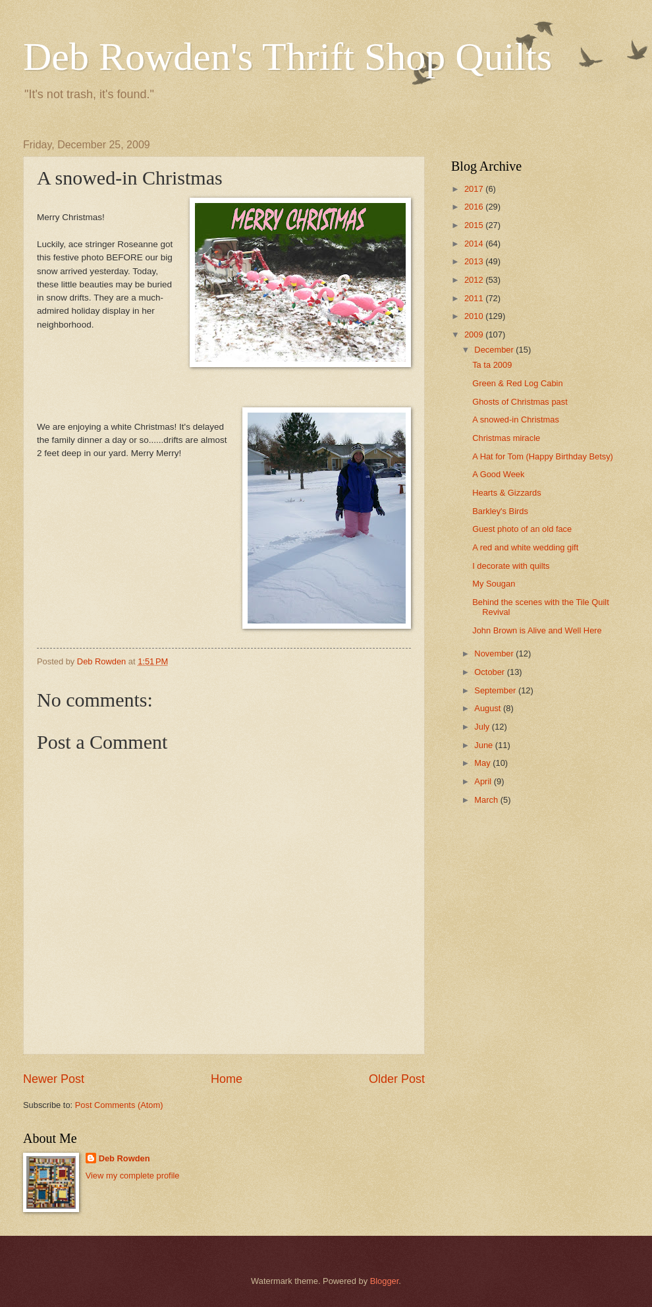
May (483, 763)
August (488, 708)
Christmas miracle (506, 438)
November (495, 653)
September (496, 690)
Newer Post (53, 1079)
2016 (474, 207)
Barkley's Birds (500, 511)
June (484, 745)
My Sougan (493, 584)
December (495, 350)
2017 (474, 189)
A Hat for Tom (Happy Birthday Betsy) (542, 456)
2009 (474, 334)
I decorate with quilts (510, 566)
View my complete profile (133, 1175)
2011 (474, 298)
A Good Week (498, 474)
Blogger (384, 1281)
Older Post (397, 1079)
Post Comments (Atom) (119, 1105)
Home (226, 1079)
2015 (474, 225)
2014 (474, 243)
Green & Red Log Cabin (517, 383)
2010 (474, 316)
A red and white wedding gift (525, 547)
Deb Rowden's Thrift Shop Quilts (287, 56)
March (487, 800)
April (483, 781)
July (482, 727)
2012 (474, 280)
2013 (474, 261)
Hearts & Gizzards (506, 493)
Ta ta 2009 (492, 365)
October (490, 672)
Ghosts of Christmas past (520, 402)
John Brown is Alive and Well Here (537, 630)
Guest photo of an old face (522, 529)
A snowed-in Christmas (515, 419)
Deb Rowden (124, 1158)
